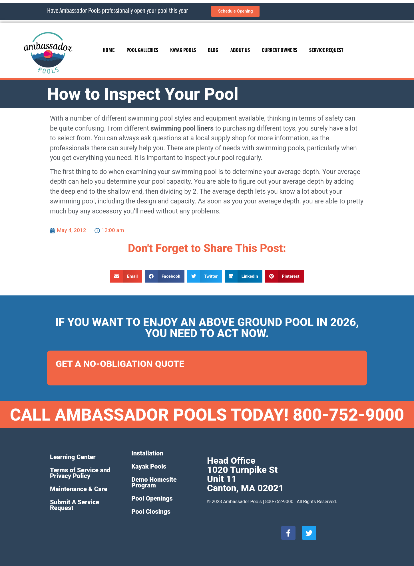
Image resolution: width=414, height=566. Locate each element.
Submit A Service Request (74, 505)
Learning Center (73, 457)
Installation (147, 453)
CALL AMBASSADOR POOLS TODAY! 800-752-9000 (207, 415)
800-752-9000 (279, 501)
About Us (240, 50)
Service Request (326, 50)
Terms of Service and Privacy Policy (80, 473)
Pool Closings (150, 511)
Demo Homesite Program (154, 482)
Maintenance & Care (78, 489)
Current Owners (279, 50)
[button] (126, 276)
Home (108, 50)
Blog (213, 50)
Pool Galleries (142, 50)
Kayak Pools (183, 50)
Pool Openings (152, 498)
